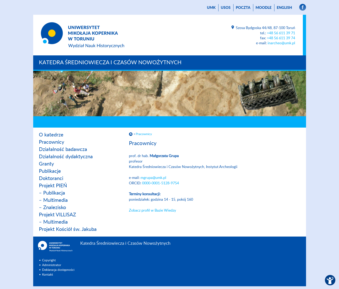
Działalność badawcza (63, 149)
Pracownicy (51, 142)
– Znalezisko (52, 207)
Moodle (263, 8)
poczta (243, 8)
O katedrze (51, 134)
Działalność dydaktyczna (66, 156)
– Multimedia (53, 200)
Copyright (49, 260)
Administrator (51, 265)
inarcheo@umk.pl (281, 43)
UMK (211, 8)
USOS (226, 8)
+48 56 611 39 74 (281, 38)
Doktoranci (51, 178)
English (284, 8)
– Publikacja (52, 192)
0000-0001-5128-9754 (160, 183)
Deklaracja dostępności (58, 270)
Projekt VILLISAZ (57, 214)
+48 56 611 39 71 (281, 33)
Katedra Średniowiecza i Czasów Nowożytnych (110, 62)
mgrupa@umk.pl (153, 178)
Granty (46, 163)
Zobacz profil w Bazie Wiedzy (152, 210)
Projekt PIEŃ (53, 185)
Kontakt (47, 274)
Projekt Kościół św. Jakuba (68, 229)
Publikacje (50, 171)
